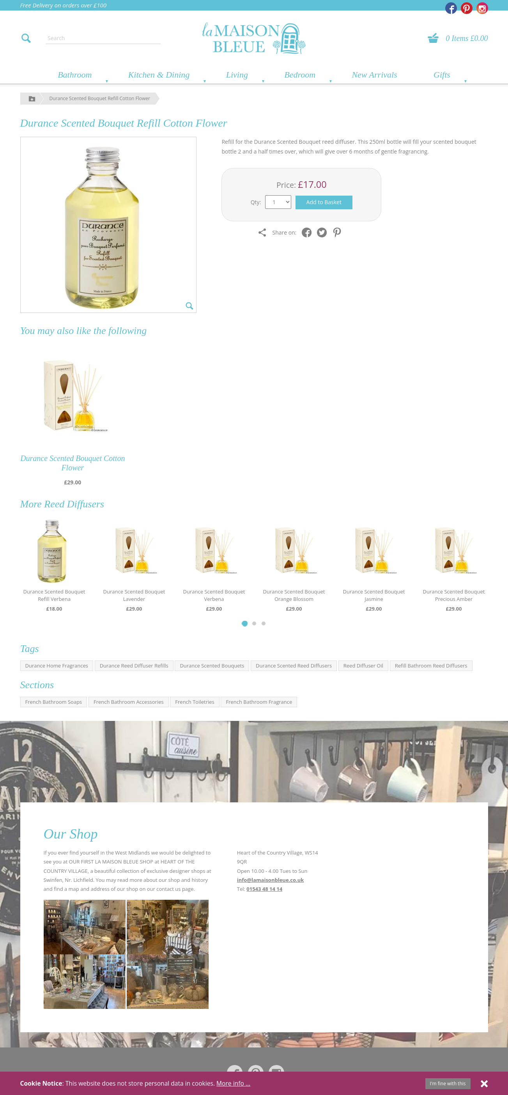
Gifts (442, 74)
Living (237, 74)
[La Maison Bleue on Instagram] (482, 8)
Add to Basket (324, 202)
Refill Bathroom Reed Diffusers (431, 665)
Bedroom (299, 74)
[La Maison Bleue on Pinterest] (467, 8)
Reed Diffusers (74, 504)
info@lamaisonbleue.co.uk (270, 879)
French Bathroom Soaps (53, 701)
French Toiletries (194, 701)
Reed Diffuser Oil (363, 665)
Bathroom (75, 74)
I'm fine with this (448, 1083)
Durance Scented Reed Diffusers (294, 665)
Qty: (256, 202)
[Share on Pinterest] (339, 232)
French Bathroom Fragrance (259, 701)
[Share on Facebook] (308, 232)
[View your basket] (435, 38)
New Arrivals (374, 74)
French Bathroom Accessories (129, 701)
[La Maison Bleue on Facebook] (451, 8)
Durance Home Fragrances (56, 665)
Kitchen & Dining (159, 74)
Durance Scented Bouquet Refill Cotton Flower (100, 98)
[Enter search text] (103, 38)
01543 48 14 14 (264, 888)
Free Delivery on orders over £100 (63, 5)
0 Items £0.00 (467, 38)
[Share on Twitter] (324, 232)
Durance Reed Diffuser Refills (134, 665)
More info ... (233, 1083)
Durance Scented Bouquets (212, 665)
